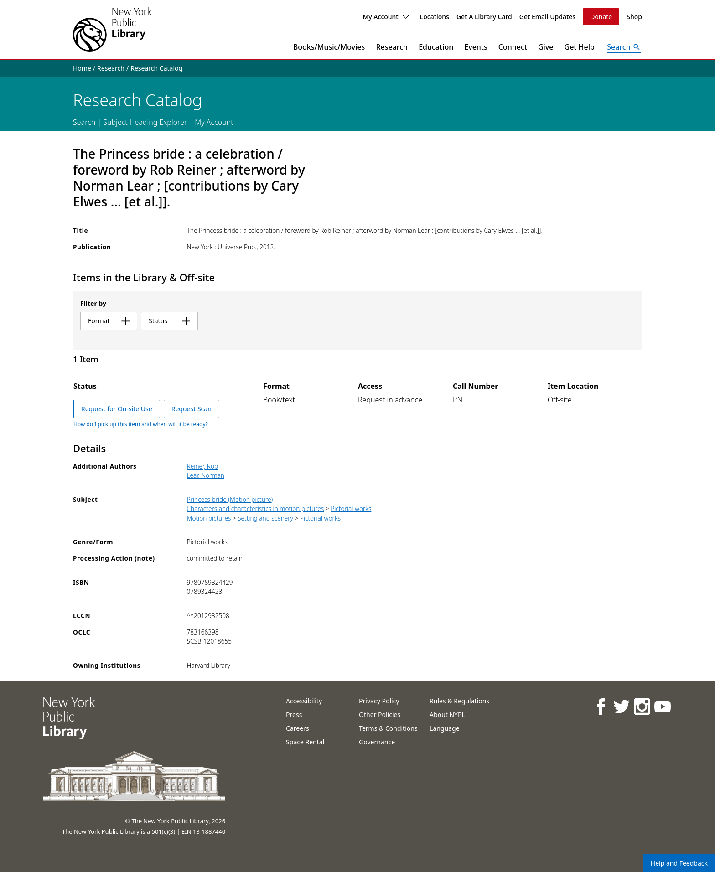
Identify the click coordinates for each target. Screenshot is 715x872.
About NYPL (447, 714)
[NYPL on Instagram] (641, 706)
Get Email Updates (547, 16)
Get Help (580, 47)
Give (546, 47)
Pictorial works (351, 508)
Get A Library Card (484, 16)
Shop (634, 16)
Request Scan (191, 408)
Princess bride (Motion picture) (230, 499)
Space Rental (305, 742)
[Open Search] (624, 47)
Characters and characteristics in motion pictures (255, 508)
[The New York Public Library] (112, 29)
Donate (601, 16)
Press (294, 714)
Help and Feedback (679, 863)
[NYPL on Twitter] (621, 706)
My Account (386, 16)
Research (392, 47)
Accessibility (304, 701)
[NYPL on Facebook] (600, 706)
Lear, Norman (205, 475)
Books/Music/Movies (329, 47)
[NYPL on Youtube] (662, 706)
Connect (512, 47)
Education (436, 47)
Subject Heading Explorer (145, 122)
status (169, 320)
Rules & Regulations (459, 701)
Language (444, 728)
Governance (377, 742)
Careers (297, 728)
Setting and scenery (265, 518)
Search (84, 122)
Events (475, 47)
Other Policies (379, 714)
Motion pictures (209, 518)
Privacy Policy (379, 701)
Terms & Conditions (388, 728)
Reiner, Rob (202, 466)
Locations (434, 16)
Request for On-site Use (116, 408)
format (109, 320)
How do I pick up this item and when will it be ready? (140, 424)
